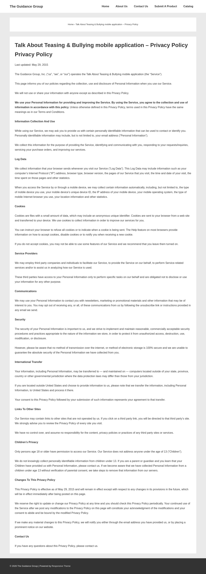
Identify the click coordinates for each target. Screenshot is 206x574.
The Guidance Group (26, 6)
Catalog (188, 6)
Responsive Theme (61, 566)
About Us (122, 6)
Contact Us (141, 6)
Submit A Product (165, 6)
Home (105, 6)
